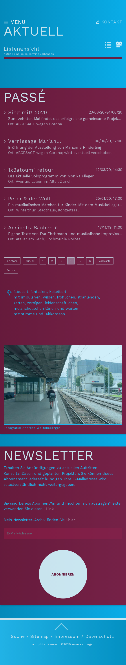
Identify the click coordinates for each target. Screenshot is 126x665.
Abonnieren (63, 574)
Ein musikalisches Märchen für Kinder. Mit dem (51, 205)
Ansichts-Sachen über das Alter (50, 228)
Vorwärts (105, 260)
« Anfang (12, 260)
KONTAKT (111, 22)
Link (50, 509)
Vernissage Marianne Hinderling (50, 141)
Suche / (20, 636)
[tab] (108, 45)
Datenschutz (99, 636)
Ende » (11, 270)
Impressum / (69, 636)
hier (71, 520)
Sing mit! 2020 (27, 113)
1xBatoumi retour (30, 170)
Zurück (30, 260)
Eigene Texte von (24, 234)
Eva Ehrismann (53, 234)
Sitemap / (41, 636)
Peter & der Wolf (29, 199)
